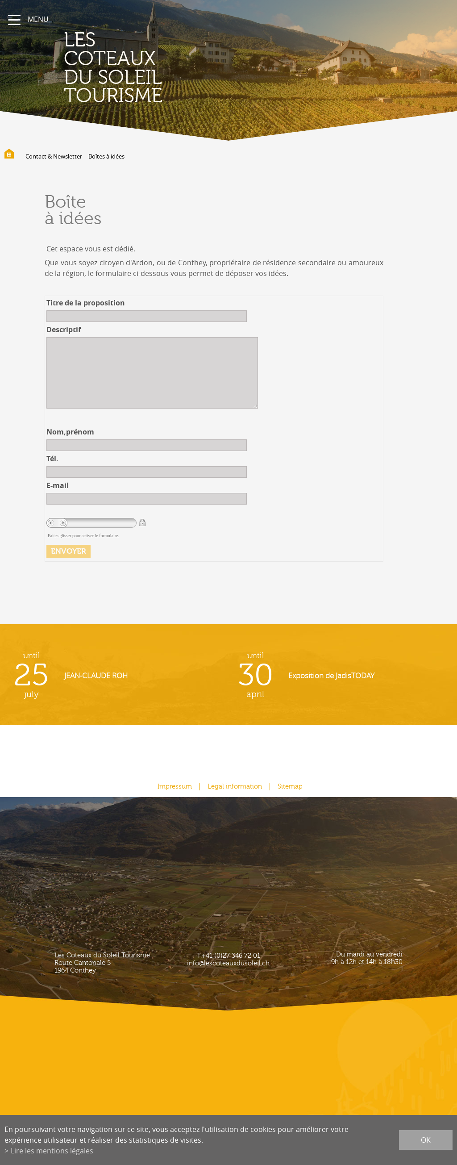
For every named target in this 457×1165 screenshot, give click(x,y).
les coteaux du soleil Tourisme (113, 68)
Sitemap (290, 786)
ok (426, 1140)
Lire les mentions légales (52, 1151)
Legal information (235, 786)
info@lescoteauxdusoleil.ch (228, 963)
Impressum (175, 786)
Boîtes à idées (106, 156)
